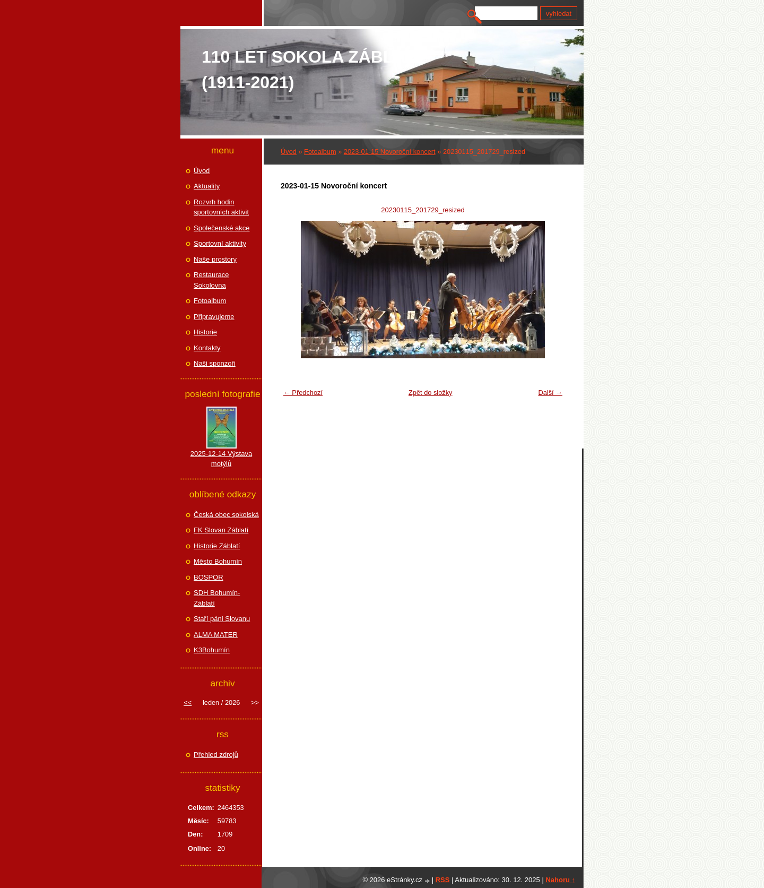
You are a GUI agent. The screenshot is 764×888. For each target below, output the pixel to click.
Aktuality (207, 186)
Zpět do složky (431, 392)
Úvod (289, 152)
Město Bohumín (218, 561)
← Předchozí (303, 392)
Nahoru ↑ (560, 880)
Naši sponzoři (215, 363)
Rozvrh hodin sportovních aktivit (221, 207)
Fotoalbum (320, 152)
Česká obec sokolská (226, 515)
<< (188, 702)
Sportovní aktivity (220, 243)
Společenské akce (222, 228)
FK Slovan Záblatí (221, 530)
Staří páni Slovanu (222, 619)
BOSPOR (208, 577)
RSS (443, 880)
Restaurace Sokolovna (211, 280)
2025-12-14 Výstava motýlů (221, 459)
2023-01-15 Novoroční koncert (390, 152)
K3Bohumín (212, 650)
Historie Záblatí (217, 546)
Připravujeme (214, 317)
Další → (550, 392)
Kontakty (207, 348)
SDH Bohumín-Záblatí (217, 598)
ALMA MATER (216, 635)
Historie (205, 332)
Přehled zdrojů (216, 754)
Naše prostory (215, 259)
